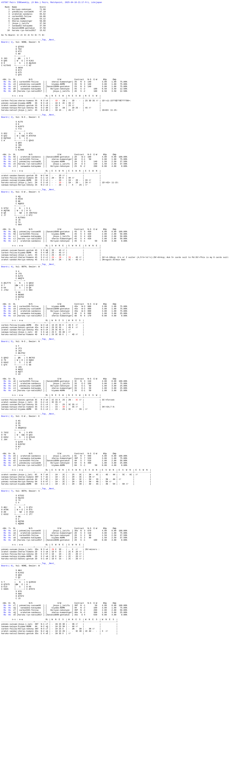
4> (29, 41)
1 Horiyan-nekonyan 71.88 (23, 11)
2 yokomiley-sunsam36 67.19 (23, 13)
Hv (9, 98)
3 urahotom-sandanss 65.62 (23, 16)
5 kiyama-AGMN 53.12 (23, 22)
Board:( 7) (7, 588)
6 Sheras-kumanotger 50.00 (23, 25)
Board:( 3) (7, 229)
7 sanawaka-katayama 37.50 (23, 30)
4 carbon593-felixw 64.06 (23, 19)
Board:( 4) (7, 319)
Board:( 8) (7, 678)
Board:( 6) (7, 499)
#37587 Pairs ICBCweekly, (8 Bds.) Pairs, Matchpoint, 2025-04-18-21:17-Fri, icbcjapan (51, 2)
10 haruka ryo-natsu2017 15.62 (23, 36)
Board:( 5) (7, 409)
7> (39, 41)
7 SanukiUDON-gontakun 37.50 (23, 33)
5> (32, 41)
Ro (5, 98)
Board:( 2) (7, 140)
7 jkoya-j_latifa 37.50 (23, 27)
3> (25, 41)
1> (18, 41)
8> (43, 41)
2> (21, 41)
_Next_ (51, 47)
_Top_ (44, 47)
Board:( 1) (7, 50)
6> (36, 41)
